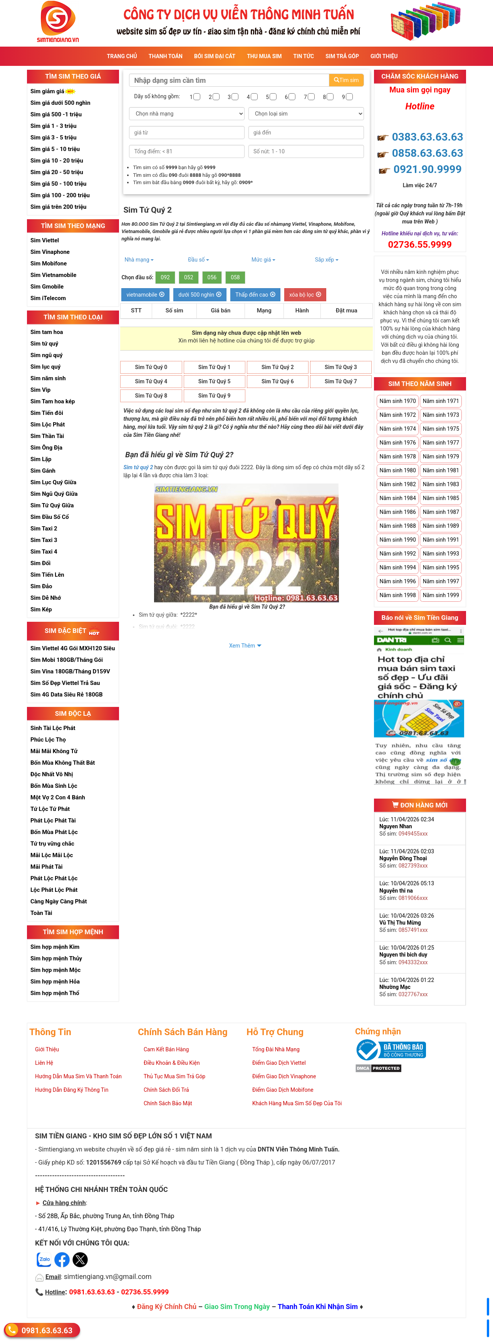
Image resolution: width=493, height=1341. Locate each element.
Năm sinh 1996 (397, 581)
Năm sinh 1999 (441, 595)
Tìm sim (346, 80)
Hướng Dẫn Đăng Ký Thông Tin (71, 1090)
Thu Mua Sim (264, 56)
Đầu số (198, 260)
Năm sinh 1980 (397, 470)
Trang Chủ (122, 56)
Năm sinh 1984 (397, 498)
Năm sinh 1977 (441, 443)
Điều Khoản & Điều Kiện (172, 1063)
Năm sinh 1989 (441, 526)
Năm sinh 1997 (441, 581)
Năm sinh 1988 (397, 526)
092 (165, 277)
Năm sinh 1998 (397, 595)
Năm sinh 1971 (441, 401)
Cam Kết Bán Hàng (166, 1049)
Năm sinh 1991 (441, 540)
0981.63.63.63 (47, 1330)
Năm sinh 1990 (397, 540)
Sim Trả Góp (342, 56)
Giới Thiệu (384, 56)
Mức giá (263, 260)
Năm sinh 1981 (441, 470)
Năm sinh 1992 (397, 553)
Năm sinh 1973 (441, 415)
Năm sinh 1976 (397, 443)
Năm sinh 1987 (441, 512)
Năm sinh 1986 (397, 512)
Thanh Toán (166, 56)
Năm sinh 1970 (397, 401)
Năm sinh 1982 (397, 484)
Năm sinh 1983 (441, 484)
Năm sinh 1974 (397, 429)
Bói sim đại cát (214, 56)
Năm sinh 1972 (397, 415)
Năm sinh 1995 (441, 567)
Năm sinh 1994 (397, 567)
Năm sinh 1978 (397, 456)
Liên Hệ (44, 1063)
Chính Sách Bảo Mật (168, 1103)
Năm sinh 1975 (441, 429)
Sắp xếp (327, 260)
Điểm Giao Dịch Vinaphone (284, 1076)
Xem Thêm (242, 646)
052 (188, 277)
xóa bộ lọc (305, 295)
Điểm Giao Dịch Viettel (279, 1063)
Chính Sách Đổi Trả (166, 1090)
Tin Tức (303, 56)
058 (235, 277)
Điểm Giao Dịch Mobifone (283, 1090)
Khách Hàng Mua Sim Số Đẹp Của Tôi (297, 1103)
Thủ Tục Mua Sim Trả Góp (174, 1076)
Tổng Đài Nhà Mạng (276, 1049)
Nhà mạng (139, 260)
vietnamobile (145, 295)
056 (212, 277)
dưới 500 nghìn (199, 295)
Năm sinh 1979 (441, 456)
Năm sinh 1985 (441, 498)
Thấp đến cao (255, 295)
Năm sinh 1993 (441, 553)
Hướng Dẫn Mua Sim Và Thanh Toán (78, 1076)
